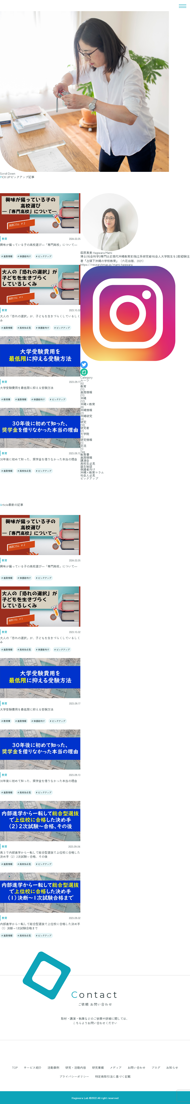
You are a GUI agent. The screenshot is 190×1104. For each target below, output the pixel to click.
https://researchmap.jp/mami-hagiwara (106, 264)
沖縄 (83, 398)
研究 (83, 421)
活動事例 (41, 1067)
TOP (6, 1067)
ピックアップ (44, 256)
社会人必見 (87, 475)
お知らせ (149, 1067)
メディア (98, 1067)
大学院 (84, 433)
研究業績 (81, 1067)
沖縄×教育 (87, 404)
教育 (83, 386)
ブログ (134, 1067)
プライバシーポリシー (174, 1067)
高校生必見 (25, 327)
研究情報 (86, 439)
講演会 (84, 460)
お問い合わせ (117, 1067)
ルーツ (84, 380)
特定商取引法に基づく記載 (95, 1076)
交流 (83, 445)
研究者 (84, 427)
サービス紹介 (22, 1067)
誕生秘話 (86, 466)
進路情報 (8, 256)
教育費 (7, 399)
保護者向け (25, 256)
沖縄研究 (86, 415)
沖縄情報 (86, 409)
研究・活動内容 (61, 1067)
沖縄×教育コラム (92, 472)
